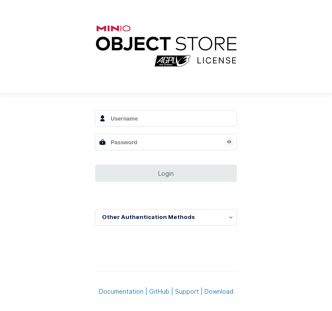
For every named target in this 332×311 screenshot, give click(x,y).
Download (218, 291)
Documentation (121, 291)
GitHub (159, 291)
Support (187, 291)
